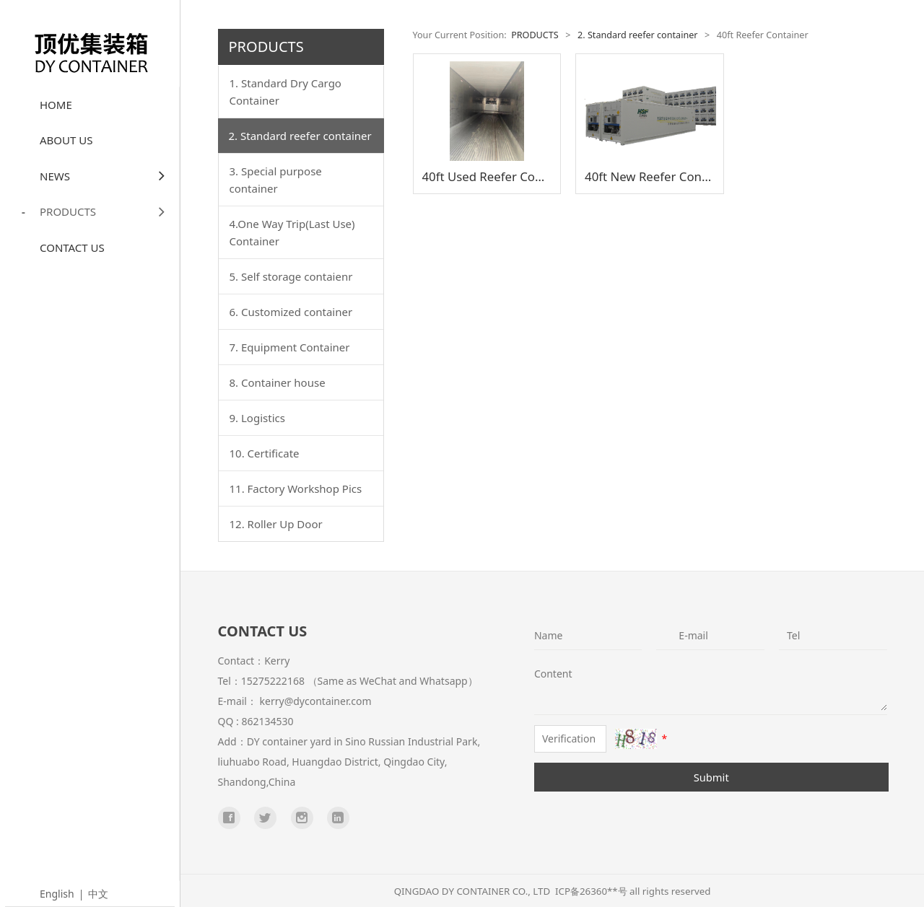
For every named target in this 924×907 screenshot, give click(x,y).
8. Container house (278, 382)
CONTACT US (72, 247)
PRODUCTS (110, 212)
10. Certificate (265, 453)
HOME (56, 104)
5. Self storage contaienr (291, 276)
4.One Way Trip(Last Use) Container (292, 232)
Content (544, 673)
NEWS (110, 175)
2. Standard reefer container (300, 135)
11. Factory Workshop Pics (296, 488)
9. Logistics (257, 418)
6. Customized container (291, 311)
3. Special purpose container (276, 180)
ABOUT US (66, 140)
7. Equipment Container (290, 347)
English (57, 894)
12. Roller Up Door (276, 524)
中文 (98, 894)
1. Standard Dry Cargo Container (285, 92)
